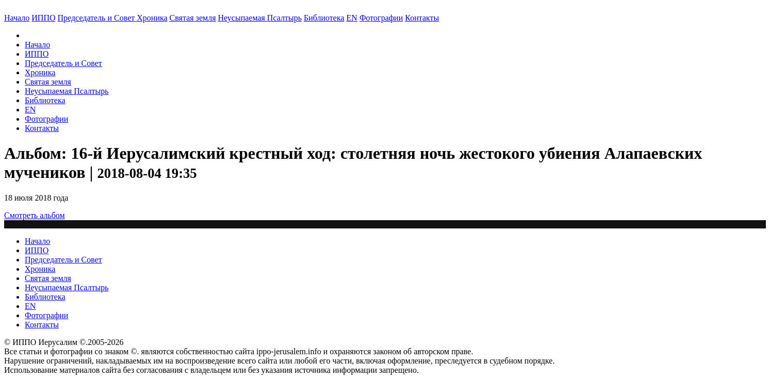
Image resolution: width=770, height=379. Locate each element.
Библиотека (324, 17)
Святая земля (193, 17)
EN (352, 17)
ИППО (43, 17)
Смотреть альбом (34, 215)
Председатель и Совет (97, 17)
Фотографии (46, 118)
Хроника (152, 17)
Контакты (42, 128)
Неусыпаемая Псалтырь (260, 17)
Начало (16, 17)
